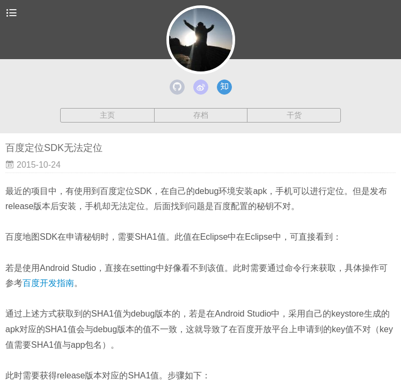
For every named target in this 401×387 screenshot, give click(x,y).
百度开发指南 (48, 283)
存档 (200, 115)
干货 (294, 115)
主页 (107, 115)
